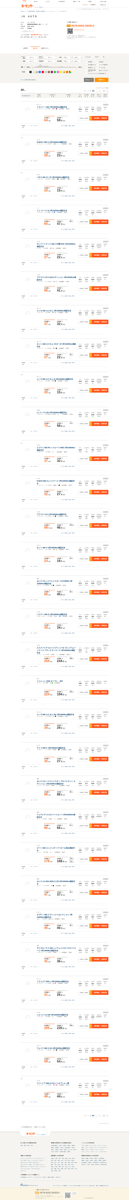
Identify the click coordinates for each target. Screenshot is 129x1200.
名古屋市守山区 (103, 1162)
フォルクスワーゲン (103, 1147)
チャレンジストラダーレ (25, 1168)
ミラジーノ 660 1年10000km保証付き (52, 107)
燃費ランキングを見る (40, 1127)
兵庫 (69, 1164)
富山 (55, 1162)
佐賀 (65, 1168)
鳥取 (56, 1166)
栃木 (55, 1160)
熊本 (72, 1168)
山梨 (65, 1162)
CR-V (30, 1162)
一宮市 (88, 1164)
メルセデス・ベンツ (93, 1147)
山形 (70, 1158)
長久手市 (83, 1164)
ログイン (86, 4)
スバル (104, 1145)
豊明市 (68, 1145)
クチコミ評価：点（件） (68, 125)
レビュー (41, 1164)
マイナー (41, 1160)
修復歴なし (91, 67)
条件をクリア (89, 80)
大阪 (65, 1164)
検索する (101, 80)
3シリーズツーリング (31, 1158)
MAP (47, 24)
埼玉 (62, 1160)
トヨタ (83, 1145)
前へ (100, 90)
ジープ (83, 1151)
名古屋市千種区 (63, 1151)
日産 (87, 1145)
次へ (104, 90)
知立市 (74, 1149)
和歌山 (52, 1166)
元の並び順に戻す (26, 95)
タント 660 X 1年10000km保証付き (51, 548)
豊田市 (68, 1151)
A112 (30, 1164)
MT (103, 57)
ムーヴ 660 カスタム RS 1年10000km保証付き (55, 714)
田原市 (95, 1160)
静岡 (25, 1145)
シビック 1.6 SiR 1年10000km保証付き (52, 1015)
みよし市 (70, 1149)
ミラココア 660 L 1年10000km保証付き (53, 981)
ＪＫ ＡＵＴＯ (33, 125)
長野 (69, 1162)
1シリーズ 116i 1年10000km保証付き (52, 412)
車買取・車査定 (51, 1177)
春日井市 (97, 1164)
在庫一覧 (35, 48)
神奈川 (72, 1160)
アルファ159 (35, 1164)
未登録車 (101, 62)
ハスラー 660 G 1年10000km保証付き (52, 614)
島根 (60, 1166)
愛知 (28, 1145)
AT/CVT (97, 57)
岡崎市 (90, 1162)
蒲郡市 (52, 1147)
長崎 (69, 1168)
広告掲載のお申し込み (103, 1185)
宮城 (63, 1158)
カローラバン (23, 1170)
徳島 (73, 1166)
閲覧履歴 (93, 4)
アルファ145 (23, 1160)
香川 (52, 1168)
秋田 (66, 1158)
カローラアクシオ (24, 1164)
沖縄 (60, 1170)
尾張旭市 (57, 1147)
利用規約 (65, 1185)
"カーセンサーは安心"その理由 (74, 1185)
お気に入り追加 (84, 118)
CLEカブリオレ (36, 1162)
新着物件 (90, 62)
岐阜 (21, 1145)
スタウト (29, 1160)
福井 (62, 1162)
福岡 (62, 1168)
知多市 (61, 1149)
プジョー (93, 1151)
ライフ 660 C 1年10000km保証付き (51, 748)
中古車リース (58, 1177)
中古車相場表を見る (27, 1127)
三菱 (82, 1147)
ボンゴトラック (40, 1158)
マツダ (86, 1147)
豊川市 (56, 1151)
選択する (32, 57)
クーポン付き (102, 67)
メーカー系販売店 (103, 64)
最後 (93, 90)
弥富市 (91, 1158)
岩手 (60, 1158)
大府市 (60, 1145)
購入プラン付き (103, 70)
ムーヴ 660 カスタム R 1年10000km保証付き (55, 379)
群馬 (59, 1160)
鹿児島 (55, 1170)
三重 (32, 1145)
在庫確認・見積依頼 (98, 118)
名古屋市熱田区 (54, 1145)
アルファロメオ (103, 1151)
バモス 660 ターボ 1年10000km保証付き (53, 177)
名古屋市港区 (67, 1147)
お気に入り (103, 4)
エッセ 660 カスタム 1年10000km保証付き (54, 311)
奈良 (72, 1164)
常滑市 (65, 1149)
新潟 (52, 1162)
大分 (76, 1168)
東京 (69, 1160)
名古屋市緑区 (95, 1162)
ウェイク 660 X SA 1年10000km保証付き (53, 1048)
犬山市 (52, 1151)
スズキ (94, 1145)
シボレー (87, 1149)
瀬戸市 (91, 1160)
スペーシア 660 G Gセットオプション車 (53, 1083)
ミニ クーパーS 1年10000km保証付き (52, 211)
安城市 (64, 1145)
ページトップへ (103, 1123)
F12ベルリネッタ (24, 1162)
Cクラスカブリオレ (36, 1168)
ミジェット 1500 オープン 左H (50, 681)
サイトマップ (84, 1185)
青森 (56, 1158)
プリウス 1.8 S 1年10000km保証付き (52, 514)
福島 (73, 1158)
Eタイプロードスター (34, 1166)
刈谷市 (62, 1147)
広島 (66, 1166)
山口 (70, 1166)
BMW (83, 1149)
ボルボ (91, 1149)
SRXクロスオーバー (25, 1166)
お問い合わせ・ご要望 (93, 1185)
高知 (59, 1168)
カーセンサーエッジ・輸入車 (40, 1177)
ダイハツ (99, 1145)
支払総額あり (92, 64)
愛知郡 (104, 1160)
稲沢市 (52, 1149)
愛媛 (55, 1168)
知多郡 (56, 1149)
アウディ (96, 1149)
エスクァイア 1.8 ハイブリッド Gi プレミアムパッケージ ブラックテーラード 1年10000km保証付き (56, 650)
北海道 (52, 1158)
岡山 (63, 1166)
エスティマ (43, 1166)
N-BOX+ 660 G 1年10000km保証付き (52, 142)
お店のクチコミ (45, 48)
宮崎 (52, 1170)
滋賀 (59, 1164)
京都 (62, 1164)
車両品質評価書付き (92, 70)
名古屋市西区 (84, 1162)
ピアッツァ (23, 1158)
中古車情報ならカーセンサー (26, 1177)
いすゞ (97, 1151)
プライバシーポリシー (57, 1185)
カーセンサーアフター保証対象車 (97, 73)
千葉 (65, 1160)
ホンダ (90, 1145)
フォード (87, 1151)
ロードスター (35, 1160)
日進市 (73, 1147)
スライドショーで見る (103, 88)
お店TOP (25, 48)
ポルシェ (102, 1149)
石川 (59, 1162)
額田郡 (73, 1145)
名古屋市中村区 (103, 1164)
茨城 (52, 1160)
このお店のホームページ (28, 31)
